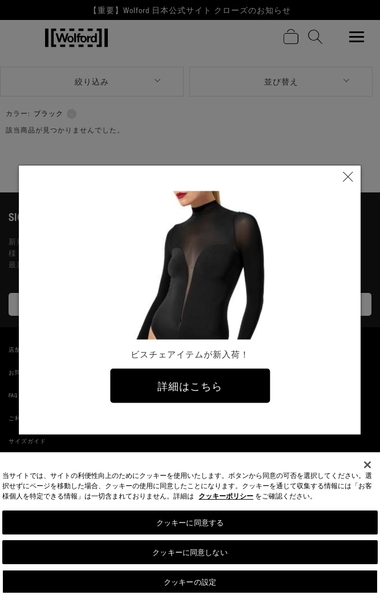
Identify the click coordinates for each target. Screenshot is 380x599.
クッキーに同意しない (189, 555)
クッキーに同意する (190, 525)
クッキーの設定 (190, 584)
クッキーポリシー (226, 499)
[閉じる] (367, 468)
